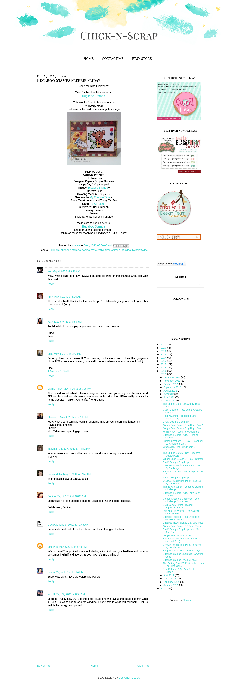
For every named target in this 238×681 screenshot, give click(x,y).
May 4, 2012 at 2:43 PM (67, 353)
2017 (164, 357)
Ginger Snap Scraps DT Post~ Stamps (183, 459)
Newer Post (44, 665)
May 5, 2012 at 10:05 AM (71, 496)
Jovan (51, 572)
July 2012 (168, 394)
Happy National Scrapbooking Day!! (181, 550)
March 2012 (170, 578)
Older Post (143, 665)
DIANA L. (53, 524)
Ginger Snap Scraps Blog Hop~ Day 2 (183, 425)
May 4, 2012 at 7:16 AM (66, 271)
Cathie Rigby (55, 388)
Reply (51, 283)
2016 (164, 361)
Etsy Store (142, 58)
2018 (164, 354)
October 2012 (170, 384)
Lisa (50, 353)
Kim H (51, 594)
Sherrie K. (53, 417)
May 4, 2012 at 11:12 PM (75, 448)
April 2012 (169, 575)
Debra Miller (55, 474)
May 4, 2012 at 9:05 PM (77, 388)
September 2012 (172, 387)
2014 (164, 367)
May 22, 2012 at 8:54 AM (70, 594)
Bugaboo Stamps (93, 96)
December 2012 (172, 377)
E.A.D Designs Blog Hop (176, 421)
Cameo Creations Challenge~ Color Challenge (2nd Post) (181, 500)
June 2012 (169, 397)
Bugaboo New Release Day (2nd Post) (183, 522)
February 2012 (171, 582)
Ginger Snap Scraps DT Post (178, 535)
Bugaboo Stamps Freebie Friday (180, 560)
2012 (164, 374)
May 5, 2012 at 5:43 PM (73, 546)
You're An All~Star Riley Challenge (181, 431)
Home (89, 58)
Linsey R (53, 546)
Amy (50, 296)
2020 (164, 347)
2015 (164, 364)
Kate (50, 322)
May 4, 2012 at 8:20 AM (67, 296)
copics (86, 250)
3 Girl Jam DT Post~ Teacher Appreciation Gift (178, 506)
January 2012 (170, 585)
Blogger (187, 600)
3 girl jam (54, 250)
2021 (164, 344)
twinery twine (140, 250)
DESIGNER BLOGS (129, 677)
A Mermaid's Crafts (59, 371)
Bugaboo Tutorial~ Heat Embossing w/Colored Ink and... (181, 518)
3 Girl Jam (98, 203)
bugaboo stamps (71, 250)
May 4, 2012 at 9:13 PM (74, 417)
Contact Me (113, 58)
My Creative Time (100, 197)
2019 (164, 351)
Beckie (52, 496)
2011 (164, 588)
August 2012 (170, 390)
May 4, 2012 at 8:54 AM (68, 322)
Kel (49, 271)
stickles (126, 250)
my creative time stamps (105, 250)
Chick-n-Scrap (119, 35)
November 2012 (172, 380)
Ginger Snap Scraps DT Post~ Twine (182, 526)
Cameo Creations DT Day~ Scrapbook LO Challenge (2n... (183, 442)
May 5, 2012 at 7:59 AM (77, 474)
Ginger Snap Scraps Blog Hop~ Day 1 (183, 428)
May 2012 (168, 400)
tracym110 (54, 448)
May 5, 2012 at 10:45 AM (73, 524)
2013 (164, 371)
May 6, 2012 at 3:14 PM (69, 572)
